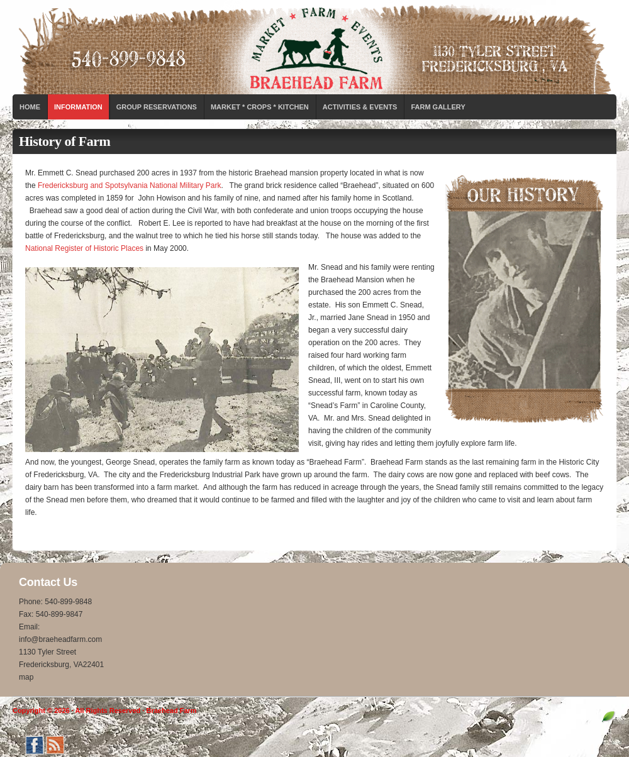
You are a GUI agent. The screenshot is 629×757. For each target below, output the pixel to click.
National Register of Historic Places (84, 248)
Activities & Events (360, 107)
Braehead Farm (314, 47)
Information (78, 107)
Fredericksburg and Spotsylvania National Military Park (129, 185)
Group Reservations (156, 107)
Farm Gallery (438, 107)
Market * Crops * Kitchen (260, 107)
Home (29, 107)
